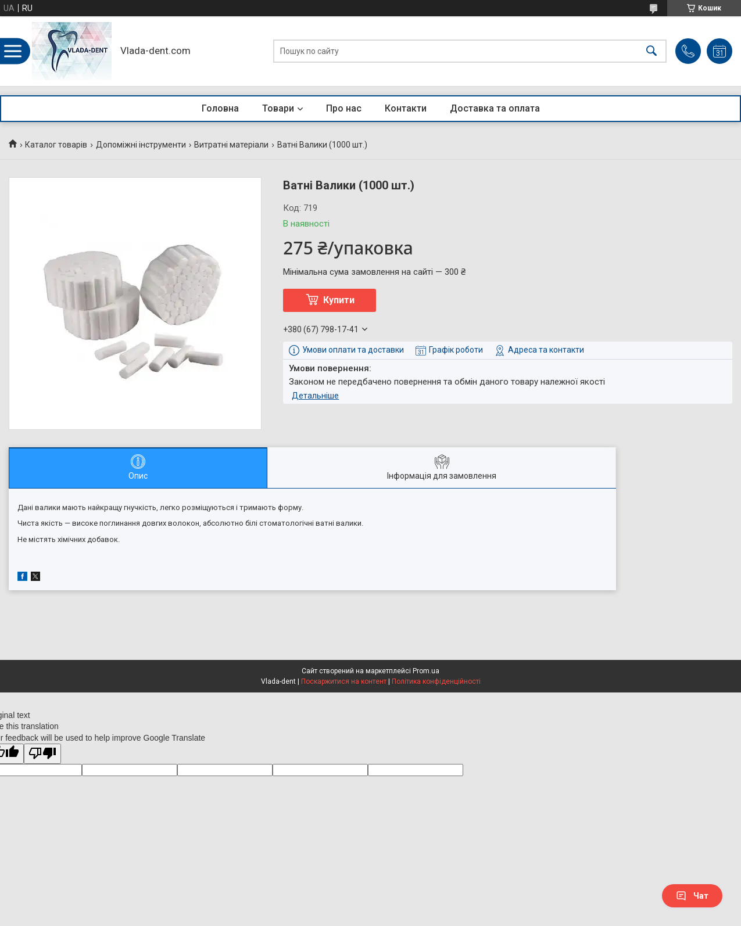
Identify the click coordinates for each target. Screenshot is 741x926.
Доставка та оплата (495, 108)
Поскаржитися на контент (343, 681)
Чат (692, 896)
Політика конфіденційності (436, 681)
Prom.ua (426, 671)
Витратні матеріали (231, 144)
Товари (278, 108)
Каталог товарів (56, 144)
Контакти (406, 108)
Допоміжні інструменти (141, 144)
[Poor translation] (42, 754)
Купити (339, 300)
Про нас (343, 108)
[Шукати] (651, 51)
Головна (220, 108)
